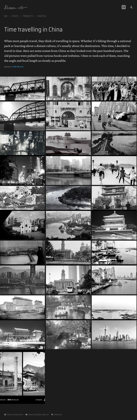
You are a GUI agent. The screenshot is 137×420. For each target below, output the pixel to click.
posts (15, 16)
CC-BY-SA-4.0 (17, 66)
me (5, 16)
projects (28, 16)
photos (41, 16)
